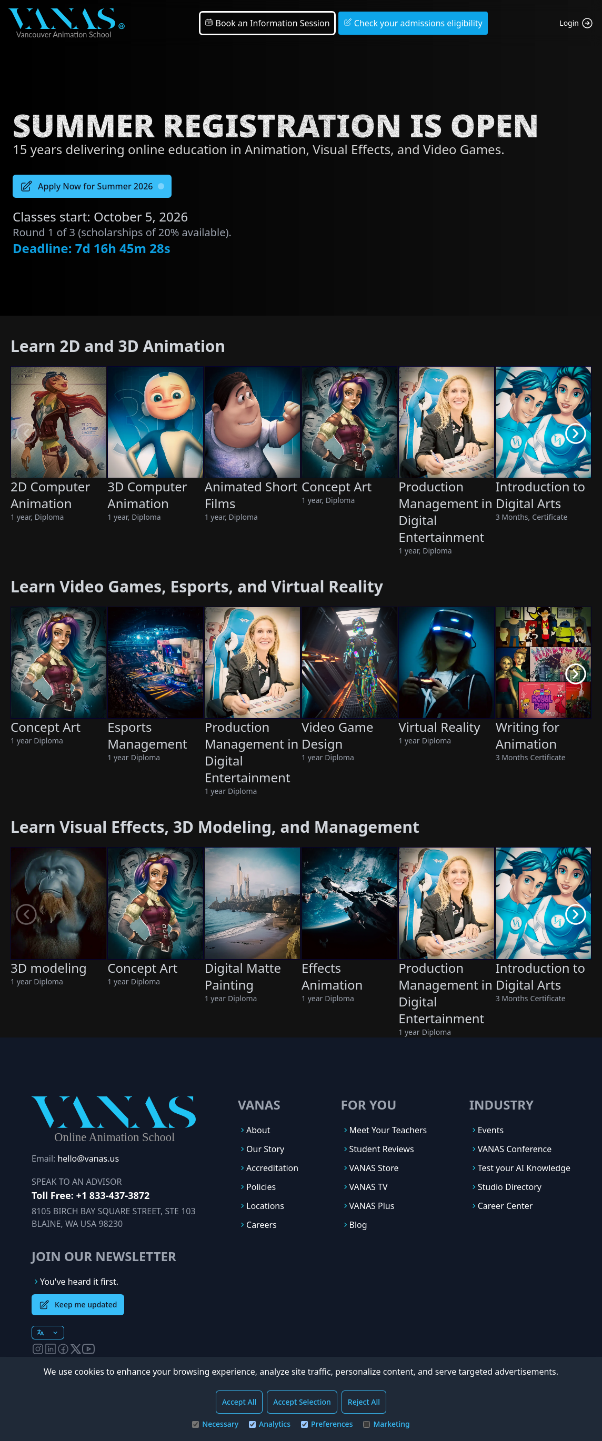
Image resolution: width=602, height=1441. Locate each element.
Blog (358, 1225)
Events (491, 1130)
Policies (261, 1187)
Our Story (265, 1149)
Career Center (505, 1206)
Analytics (269, 1424)
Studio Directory (509, 1187)
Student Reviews (381, 1149)
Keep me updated (78, 1304)
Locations (265, 1206)
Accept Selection (302, 1402)
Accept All (239, 1402)
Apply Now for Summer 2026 (92, 186)
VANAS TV (368, 1187)
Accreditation (272, 1168)
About (258, 1130)
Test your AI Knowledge (524, 1168)
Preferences (327, 1424)
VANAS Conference (515, 1149)
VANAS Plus (372, 1206)
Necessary (215, 1424)
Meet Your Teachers (388, 1130)
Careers (261, 1225)
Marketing (386, 1424)
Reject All (364, 1402)
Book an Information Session (267, 23)
